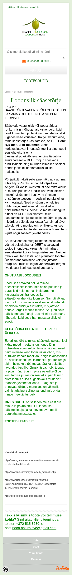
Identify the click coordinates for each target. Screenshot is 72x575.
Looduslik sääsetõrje (23, 92)
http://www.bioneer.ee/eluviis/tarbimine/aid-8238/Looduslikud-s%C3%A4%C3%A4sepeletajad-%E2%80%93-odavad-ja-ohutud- (31, 484)
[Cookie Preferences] (5, 569)
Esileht (8, 92)
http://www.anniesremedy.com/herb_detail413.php (30, 472)
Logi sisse (11, 7)
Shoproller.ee (62, 568)
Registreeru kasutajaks (28, 7)
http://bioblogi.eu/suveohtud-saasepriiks (25, 496)
